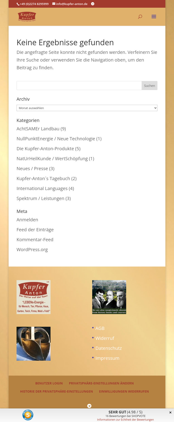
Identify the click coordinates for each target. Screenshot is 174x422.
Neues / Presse (32, 168)
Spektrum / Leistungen (40, 198)
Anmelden (27, 220)
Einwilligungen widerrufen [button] (124, 391)
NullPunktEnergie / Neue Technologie (56, 139)
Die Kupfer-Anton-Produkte (45, 148)
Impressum (107, 358)
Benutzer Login (49, 383)
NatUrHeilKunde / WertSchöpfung (52, 158)
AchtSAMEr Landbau (38, 129)
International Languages (42, 188)
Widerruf (104, 338)
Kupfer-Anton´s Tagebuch (43, 178)
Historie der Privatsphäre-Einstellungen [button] (56, 391)
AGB (99, 328)
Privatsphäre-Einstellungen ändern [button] (101, 383)
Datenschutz (108, 348)
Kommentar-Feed (35, 239)
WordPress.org (32, 249)
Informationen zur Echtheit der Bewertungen (125, 420)
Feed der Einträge (35, 229)
